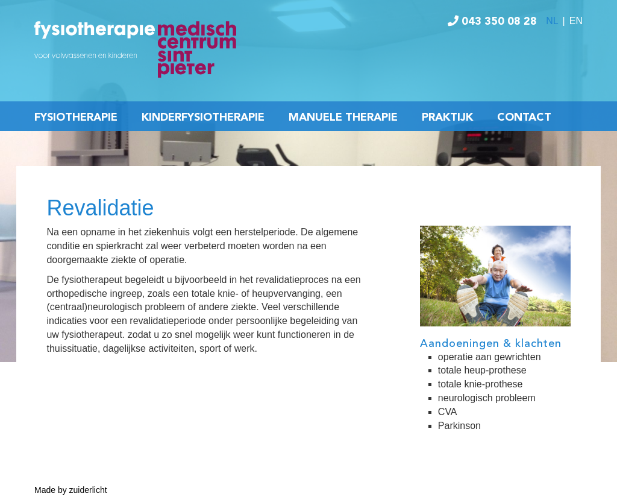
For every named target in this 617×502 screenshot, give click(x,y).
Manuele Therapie (343, 117)
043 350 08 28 (492, 21)
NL (552, 21)
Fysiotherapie (75, 117)
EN (576, 21)
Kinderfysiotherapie (203, 117)
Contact (524, 117)
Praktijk (447, 117)
